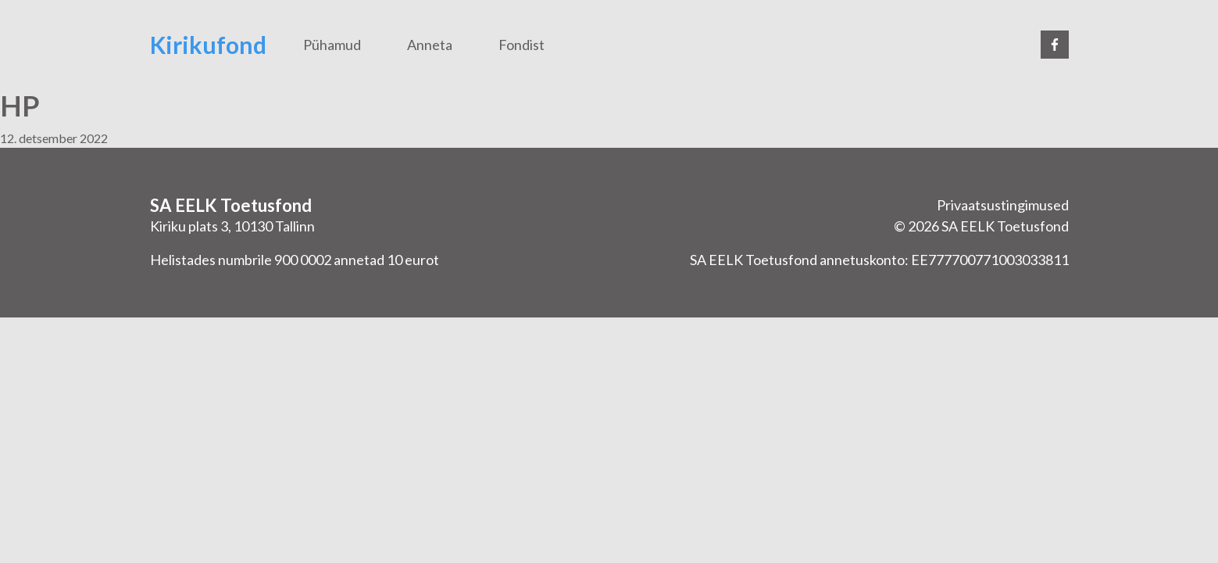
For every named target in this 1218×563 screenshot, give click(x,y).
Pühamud (332, 44)
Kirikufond (208, 44)
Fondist (521, 44)
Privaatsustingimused (1003, 204)
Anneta (429, 44)
